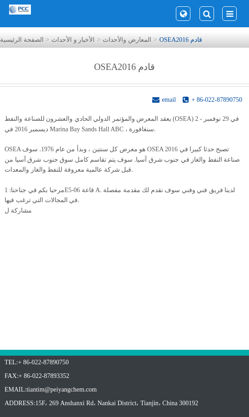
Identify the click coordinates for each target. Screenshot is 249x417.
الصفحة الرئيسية (22, 39)
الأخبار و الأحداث (73, 39)
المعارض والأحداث (127, 39)
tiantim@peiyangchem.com (61, 389)
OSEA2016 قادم (180, 39)
